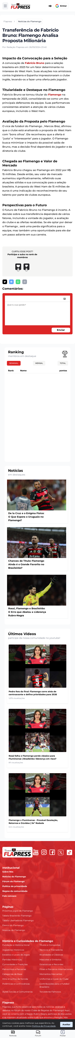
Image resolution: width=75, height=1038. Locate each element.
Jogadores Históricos (13, 950)
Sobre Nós (7, 871)
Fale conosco (9, 896)
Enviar (61, 330)
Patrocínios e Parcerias (14, 969)
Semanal (13, 363)
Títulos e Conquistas (50, 945)
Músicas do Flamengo (13, 930)
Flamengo (54, 94)
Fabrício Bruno (34, 63)
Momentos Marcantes (51, 974)
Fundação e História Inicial (16, 945)
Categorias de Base (12, 974)
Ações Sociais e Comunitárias (17, 991)
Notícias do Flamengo (14, 876)
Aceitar (66, 1024)
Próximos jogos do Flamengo (17, 910)
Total (63, 363)
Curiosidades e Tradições (15, 964)
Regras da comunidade (15, 891)
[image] (64, 299)
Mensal (39, 363)
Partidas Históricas (12, 959)
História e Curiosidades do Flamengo (27, 941)
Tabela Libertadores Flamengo (18, 920)
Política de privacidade (14, 886)
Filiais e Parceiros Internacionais (56, 969)
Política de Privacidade (44, 1026)
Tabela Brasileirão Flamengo (16, 915)
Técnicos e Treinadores (51, 950)
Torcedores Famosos (50, 991)
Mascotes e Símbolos (50, 959)
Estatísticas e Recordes (51, 964)
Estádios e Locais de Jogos (16, 954)
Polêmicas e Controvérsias (16, 983)
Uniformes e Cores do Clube (54, 979)
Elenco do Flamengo (13, 925)
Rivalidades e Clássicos (51, 954)
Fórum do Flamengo (13, 881)
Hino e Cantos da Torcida (15, 979)
